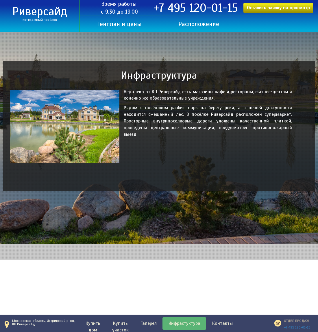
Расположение (198, 24)
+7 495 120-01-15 (196, 8)
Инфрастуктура (184, 323)
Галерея (148, 323)
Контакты (222, 323)
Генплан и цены (119, 24)
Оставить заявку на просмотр (278, 8)
